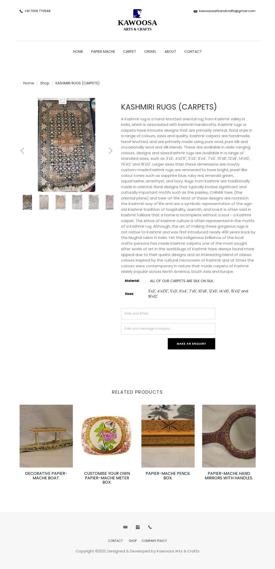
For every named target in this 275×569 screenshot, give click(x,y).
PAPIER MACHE (103, 51)
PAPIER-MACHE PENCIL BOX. (168, 476)
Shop (44, 83)
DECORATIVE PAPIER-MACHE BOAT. (46, 476)
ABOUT (170, 51)
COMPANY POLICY (154, 541)
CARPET (129, 51)
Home (78, 51)
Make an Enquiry (191, 344)
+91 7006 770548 (37, 11)
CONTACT (193, 51)
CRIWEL (150, 51)
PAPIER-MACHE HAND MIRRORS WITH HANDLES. (229, 476)
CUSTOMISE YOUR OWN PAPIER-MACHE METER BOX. (107, 478)
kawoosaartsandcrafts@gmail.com (227, 11)
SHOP (133, 541)
